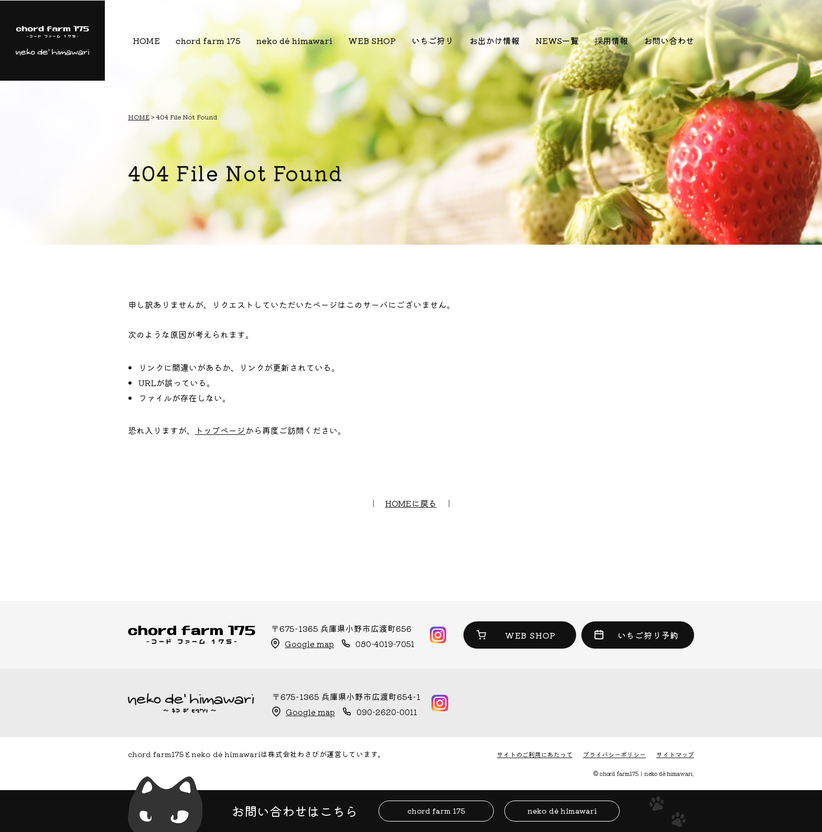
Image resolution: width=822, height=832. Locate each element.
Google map (309, 643)
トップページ (220, 430)
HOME (146, 40)
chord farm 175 (208, 40)
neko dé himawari (294, 40)
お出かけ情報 (494, 40)
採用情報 (611, 40)
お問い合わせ (669, 40)
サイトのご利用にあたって (534, 754)
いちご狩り (432, 40)
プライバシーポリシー (614, 754)
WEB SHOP (372, 40)
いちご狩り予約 (648, 635)
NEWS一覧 (557, 40)
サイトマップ (675, 754)
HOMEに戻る (411, 503)
